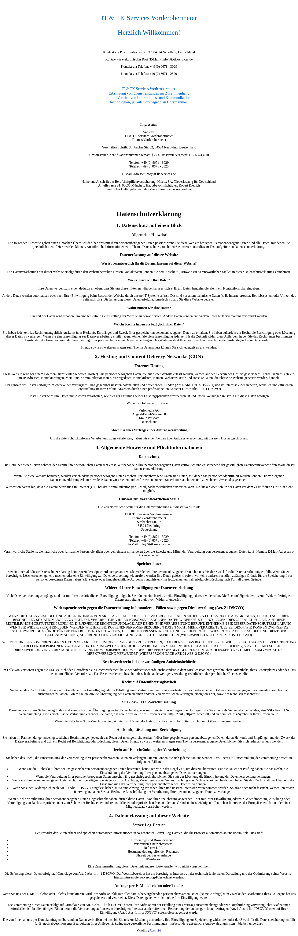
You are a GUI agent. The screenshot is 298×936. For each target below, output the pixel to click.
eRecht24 (154, 930)
